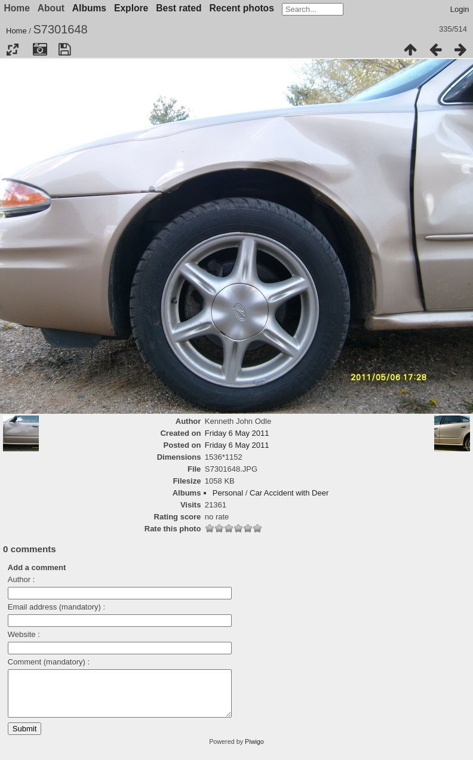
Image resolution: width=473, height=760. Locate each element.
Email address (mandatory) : (56, 606)
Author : (21, 579)
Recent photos (242, 8)
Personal (228, 492)
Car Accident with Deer (289, 492)
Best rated (178, 8)
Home (16, 30)
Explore (131, 8)
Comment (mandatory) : (49, 661)
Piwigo (254, 750)
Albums (89, 8)
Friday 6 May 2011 (237, 433)
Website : (24, 634)
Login (459, 9)
